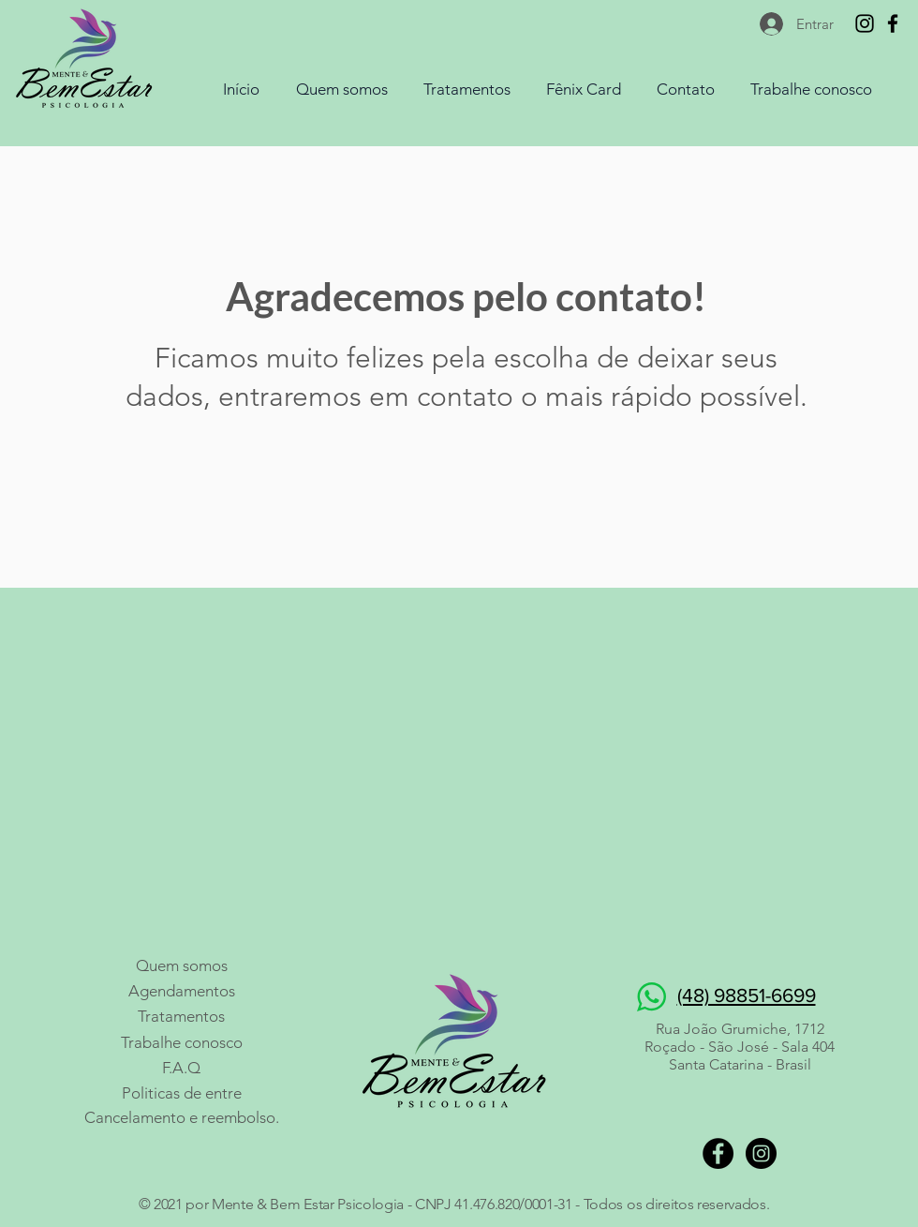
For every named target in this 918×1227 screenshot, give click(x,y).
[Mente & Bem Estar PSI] (864, 23)
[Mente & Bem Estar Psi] (893, 23)
